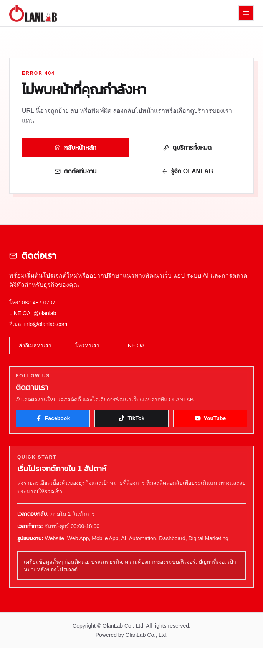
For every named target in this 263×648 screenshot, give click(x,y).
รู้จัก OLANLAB (187, 171)
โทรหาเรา (87, 345)
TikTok (132, 418)
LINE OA (133, 345)
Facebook (53, 418)
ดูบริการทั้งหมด (187, 147)
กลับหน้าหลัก (75, 147)
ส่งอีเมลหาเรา (35, 345)
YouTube (210, 418)
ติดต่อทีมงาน (75, 171)
